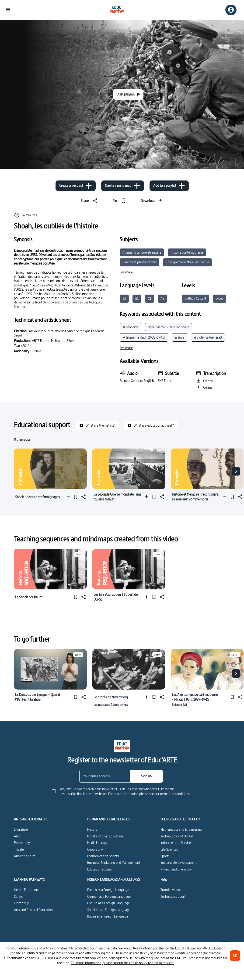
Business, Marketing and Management (113, 862)
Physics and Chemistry (176, 869)
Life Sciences (169, 849)
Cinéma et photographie (139, 262)
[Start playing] (128, 94)
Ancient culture (24, 855)
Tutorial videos (170, 889)
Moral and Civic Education (105, 836)
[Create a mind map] (122, 185)
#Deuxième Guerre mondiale (168, 327)
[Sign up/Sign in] (231, 10)
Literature (21, 829)
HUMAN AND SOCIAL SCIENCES (108, 819)
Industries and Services (176, 842)
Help (163, 879)
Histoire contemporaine (187, 252)
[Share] (90, 201)
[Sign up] (146, 776)
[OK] (235, 955)
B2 (124, 298)
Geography (95, 849)
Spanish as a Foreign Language (108, 909)
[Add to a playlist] (169, 185)
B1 (137, 298)
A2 (162, 298)
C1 (149, 298)
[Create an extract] (76, 185)
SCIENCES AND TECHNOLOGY (180, 819)
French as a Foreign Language (108, 889)
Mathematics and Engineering (181, 829)
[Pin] (120, 201)
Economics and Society (103, 855)
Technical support (172, 896)
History (92, 829)
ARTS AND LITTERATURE (31, 819)
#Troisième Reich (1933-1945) (144, 337)
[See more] (20, 307)
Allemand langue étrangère (141, 252)
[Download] (152, 201)
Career (18, 896)
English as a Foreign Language (108, 903)
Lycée (219, 298)
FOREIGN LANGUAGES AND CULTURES (113, 879)
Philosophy (22, 842)
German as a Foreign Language (109, 896)
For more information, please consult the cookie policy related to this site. (122, 962)
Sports (165, 855)
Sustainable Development (178, 862)
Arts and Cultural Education (33, 909)
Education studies (99, 869)
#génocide (130, 327)
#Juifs (179, 337)
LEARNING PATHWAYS (29, 879)
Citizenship (21, 903)
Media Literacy (97, 842)
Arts (17, 836)
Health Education (26, 889)
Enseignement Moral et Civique (187, 262)
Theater (19, 849)
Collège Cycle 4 (195, 298)
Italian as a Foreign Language (107, 916)
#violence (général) (208, 337)
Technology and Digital (176, 836)
